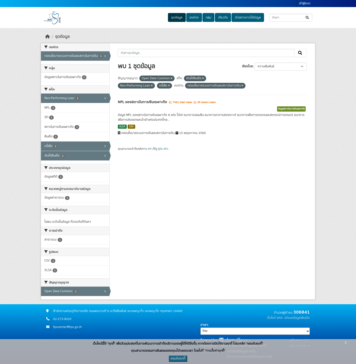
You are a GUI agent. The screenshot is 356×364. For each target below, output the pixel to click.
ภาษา (204, 325)
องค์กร (194, 17)
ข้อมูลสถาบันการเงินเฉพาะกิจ (291, 108)
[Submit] (308, 18)
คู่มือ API (162, 149)
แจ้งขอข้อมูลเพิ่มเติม (297, 318)
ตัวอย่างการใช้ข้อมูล (248, 17)
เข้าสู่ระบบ (304, 3)
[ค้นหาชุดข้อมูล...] (290, 18)
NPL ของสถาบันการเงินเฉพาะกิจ (143, 102)
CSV (131, 126)
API (150, 149)
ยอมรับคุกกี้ (178, 358)
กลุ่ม (208, 17)
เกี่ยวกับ (223, 17)
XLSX (122, 126)
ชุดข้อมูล (176, 17)
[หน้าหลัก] (47, 37)
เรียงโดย (247, 66)
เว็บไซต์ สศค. (275, 318)
